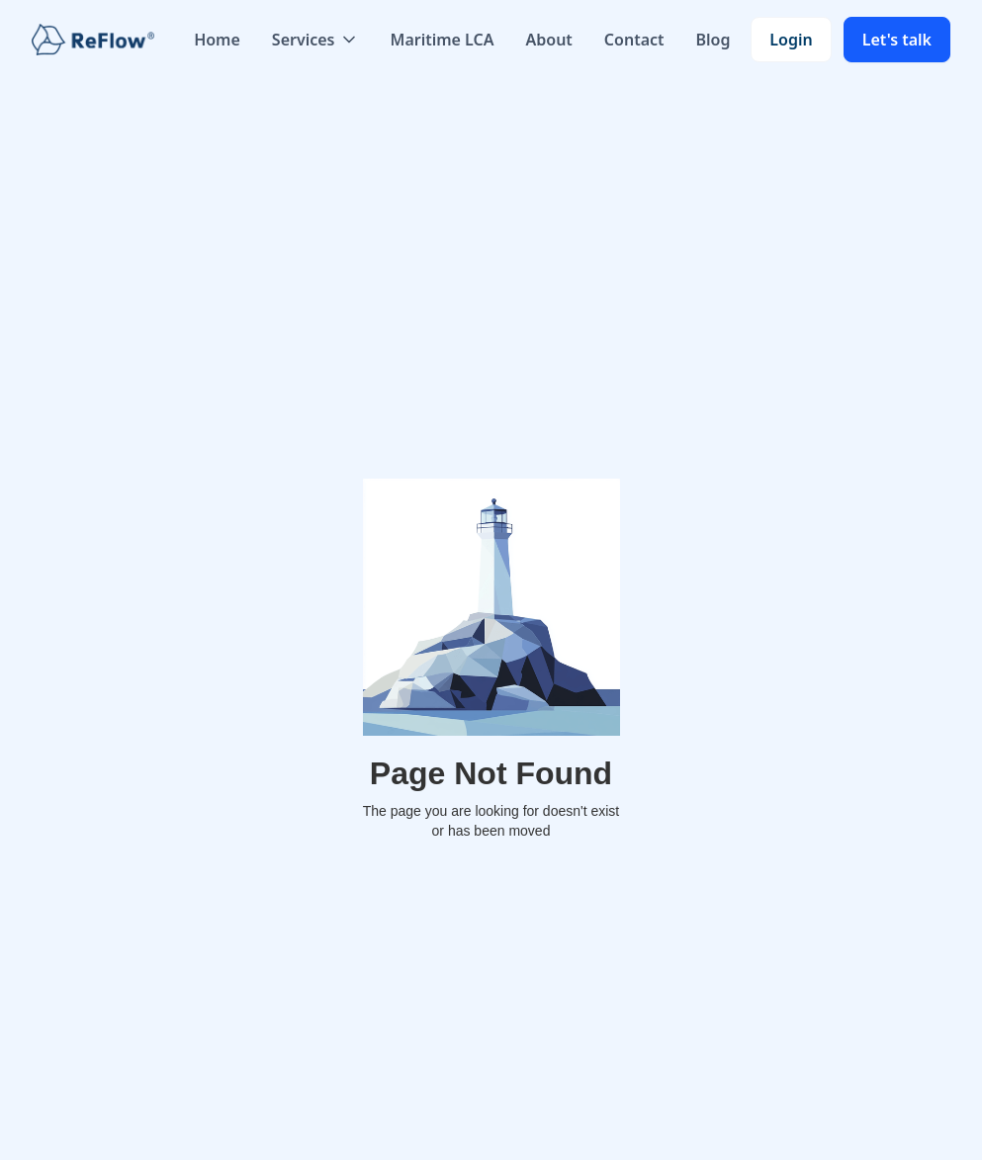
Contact (634, 39)
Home (217, 39)
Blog (713, 39)
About (549, 39)
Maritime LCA (442, 39)
